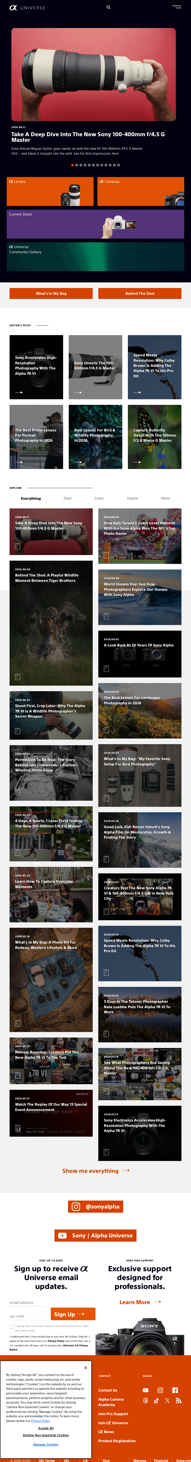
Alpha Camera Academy (111, 1402)
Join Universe (113, 1422)
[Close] (86, 1368)
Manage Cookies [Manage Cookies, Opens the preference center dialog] (45, 1444)
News (106, 1431)
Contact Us (107, 1390)
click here (68, 1345)
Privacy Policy (56, 1340)
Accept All (46, 1428)
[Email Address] (28, 1303)
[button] (176, 7)
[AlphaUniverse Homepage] (27, 7)
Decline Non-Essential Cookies (46, 1435)
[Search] (108, 7)
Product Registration (117, 1440)
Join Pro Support (113, 1413)
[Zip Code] (28, 1316)
